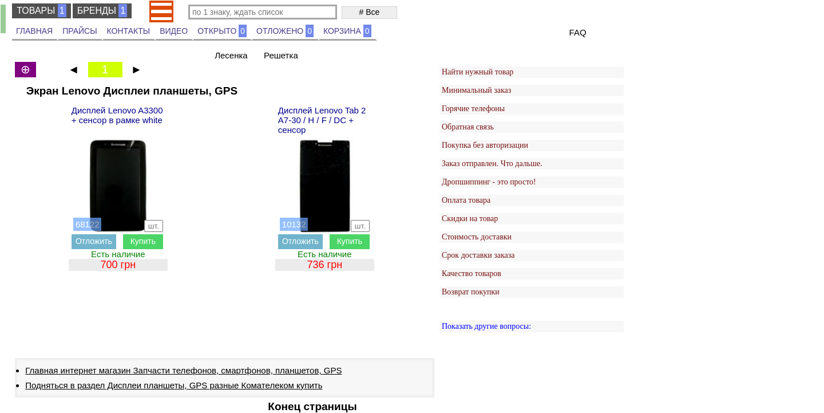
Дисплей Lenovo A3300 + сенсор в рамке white (117, 115)
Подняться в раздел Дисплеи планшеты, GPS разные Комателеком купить (173, 385)
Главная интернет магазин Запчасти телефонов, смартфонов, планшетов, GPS (183, 370)
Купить (143, 241)
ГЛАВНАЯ (34, 31)
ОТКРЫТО (222, 31)
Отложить (94, 241)
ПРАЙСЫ (79, 31)
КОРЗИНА (347, 31)
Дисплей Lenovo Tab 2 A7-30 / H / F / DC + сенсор (322, 120)
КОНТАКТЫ (128, 31)
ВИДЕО (174, 31)
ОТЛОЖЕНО (285, 31)
